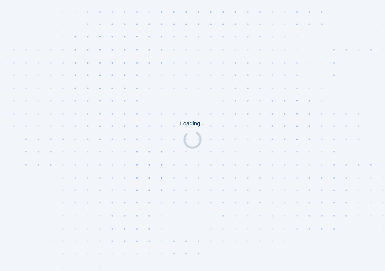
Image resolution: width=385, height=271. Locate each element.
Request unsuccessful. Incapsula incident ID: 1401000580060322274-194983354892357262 (192, 135)
